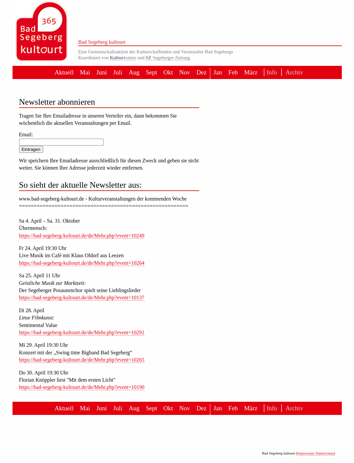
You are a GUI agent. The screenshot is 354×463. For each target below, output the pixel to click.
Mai (85, 72)
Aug (134, 72)
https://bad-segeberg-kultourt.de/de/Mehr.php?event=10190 (82, 387)
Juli (118, 72)
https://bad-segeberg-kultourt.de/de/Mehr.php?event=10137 (82, 297)
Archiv (292, 72)
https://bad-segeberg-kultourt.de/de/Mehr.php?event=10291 (82, 332)
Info (271, 72)
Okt (168, 72)
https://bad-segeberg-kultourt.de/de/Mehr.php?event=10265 (82, 360)
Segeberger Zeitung (168, 57)
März (250, 72)
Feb (233, 72)
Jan (217, 72)
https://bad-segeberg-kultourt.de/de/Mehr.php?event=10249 (82, 235)
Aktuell (64, 72)
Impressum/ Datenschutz (315, 453)
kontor (123, 57)
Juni (101, 72)
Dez (201, 72)
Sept (151, 72)
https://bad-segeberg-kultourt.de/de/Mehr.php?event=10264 (82, 263)
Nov (184, 72)
